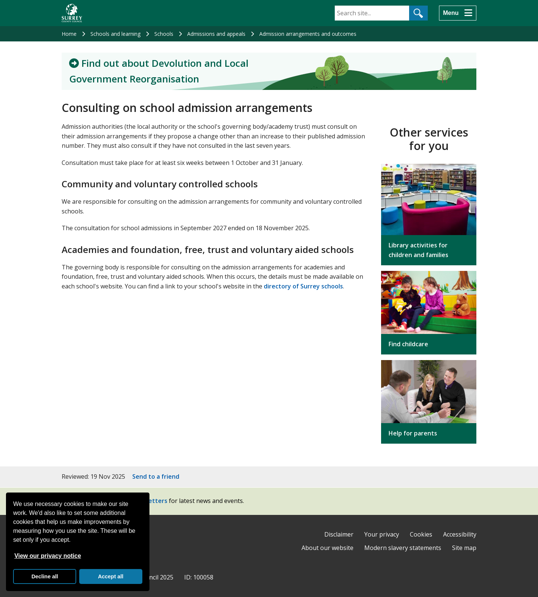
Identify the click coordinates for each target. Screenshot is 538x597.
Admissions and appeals (216, 33)
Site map (464, 548)
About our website (327, 548)
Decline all (44, 576)
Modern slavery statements (402, 548)
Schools (163, 33)
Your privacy (381, 534)
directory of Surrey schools (303, 286)
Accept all (110, 576)
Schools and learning (115, 33)
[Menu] (457, 13)
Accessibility (459, 534)
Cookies (421, 534)
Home (69, 33)
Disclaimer (338, 534)
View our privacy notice (47, 556)
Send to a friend (155, 476)
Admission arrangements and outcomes (307, 33)
